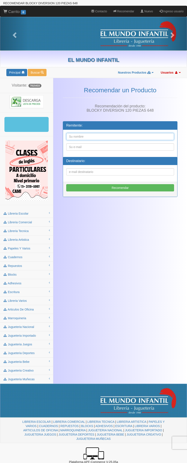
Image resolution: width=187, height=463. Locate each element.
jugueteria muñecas (26, 379)
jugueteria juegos (26, 344)
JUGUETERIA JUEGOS (40, 434)
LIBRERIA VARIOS (147, 426)
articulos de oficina (26, 309)
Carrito (14, 11)
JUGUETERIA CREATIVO (144, 434)
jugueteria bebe (26, 361)
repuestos (26, 266)
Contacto (99, 11)
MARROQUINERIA (73, 430)
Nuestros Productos (136, 72)
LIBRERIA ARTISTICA (131, 421)
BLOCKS (87, 426)
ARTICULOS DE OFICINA (40, 430)
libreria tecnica (26, 231)
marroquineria (26, 318)
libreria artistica (26, 239)
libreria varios (26, 300)
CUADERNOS (48, 426)
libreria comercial (26, 222)
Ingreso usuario (171, 11)
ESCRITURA (123, 426)
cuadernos (26, 257)
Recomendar (123, 11)
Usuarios (171, 72)
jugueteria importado (26, 335)
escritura (26, 292)
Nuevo (147, 11)
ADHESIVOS (104, 426)
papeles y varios (26, 248)
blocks (26, 274)
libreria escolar (26, 213)
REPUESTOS (69, 426)
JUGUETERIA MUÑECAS (93, 438)
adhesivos (26, 283)
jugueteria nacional (26, 327)
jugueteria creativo (26, 370)
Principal (16, 72)
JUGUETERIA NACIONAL (105, 430)
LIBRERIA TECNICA (100, 421)
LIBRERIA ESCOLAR (36, 421)
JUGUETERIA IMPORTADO (143, 430)
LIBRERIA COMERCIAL (69, 421)
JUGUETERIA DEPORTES (76, 434)
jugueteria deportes (26, 353)
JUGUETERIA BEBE (110, 434)
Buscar (37, 72)
